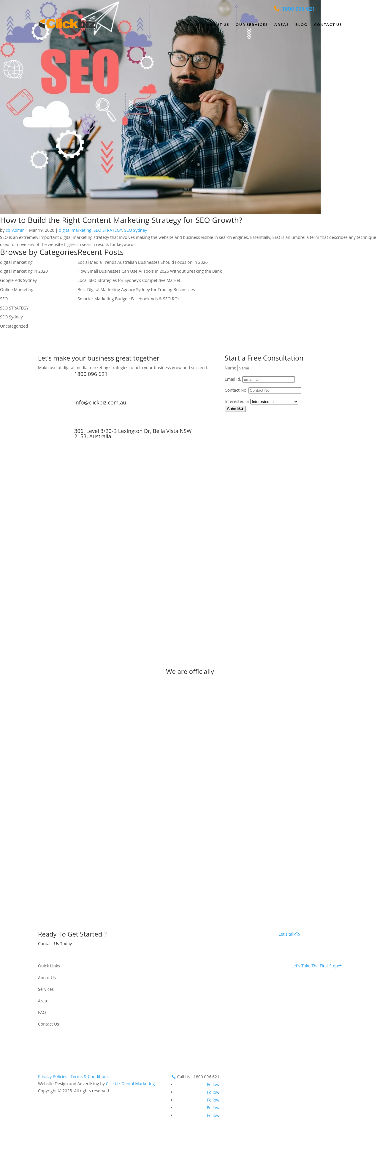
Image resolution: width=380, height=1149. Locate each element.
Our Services (252, 24)
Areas (281, 24)
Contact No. (236, 390)
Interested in (237, 401)
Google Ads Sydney (18, 280)
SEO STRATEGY (108, 230)
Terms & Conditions (89, 1076)
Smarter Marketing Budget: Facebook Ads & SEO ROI (128, 298)
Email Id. (233, 379)
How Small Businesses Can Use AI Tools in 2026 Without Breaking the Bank (149, 271)
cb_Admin (15, 230)
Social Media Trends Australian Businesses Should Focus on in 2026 (142, 262)
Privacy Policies (52, 1076)
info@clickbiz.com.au (100, 402)
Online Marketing (17, 289)
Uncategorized (14, 326)
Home (193, 24)
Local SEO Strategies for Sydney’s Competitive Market (128, 280)
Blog (301, 24)
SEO (4, 298)
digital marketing (75, 230)
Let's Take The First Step (314, 966)
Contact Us (328, 24)
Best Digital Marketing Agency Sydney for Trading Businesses (136, 289)
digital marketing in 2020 (24, 271)
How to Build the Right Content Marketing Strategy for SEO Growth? (121, 220)
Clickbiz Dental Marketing (130, 1083)
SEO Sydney (135, 230)
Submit (233, 409)
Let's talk (286, 934)
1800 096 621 (90, 373)
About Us (218, 24)
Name (230, 368)
